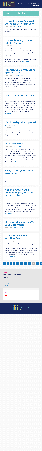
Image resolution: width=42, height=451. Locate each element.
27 (37, 264)
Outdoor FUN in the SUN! (19, 95)
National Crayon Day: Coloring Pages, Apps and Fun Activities (19, 192)
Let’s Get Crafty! (14, 143)
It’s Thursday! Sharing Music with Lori (21, 123)
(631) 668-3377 (30, 1)
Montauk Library (18, 26)
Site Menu (35, 5)
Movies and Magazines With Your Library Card (21, 223)
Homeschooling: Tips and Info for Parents (19, 41)
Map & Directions (7, 283)
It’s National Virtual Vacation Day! (16, 237)
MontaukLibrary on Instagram (13, 293)
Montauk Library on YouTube (13, 295)
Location (37, 1)
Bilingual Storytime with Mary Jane (19, 172)
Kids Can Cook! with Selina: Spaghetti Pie (20, 71)
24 (25, 264)
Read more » (25, 61)
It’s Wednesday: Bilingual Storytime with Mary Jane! (20, 22)
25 (29, 264)
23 (21, 264)
